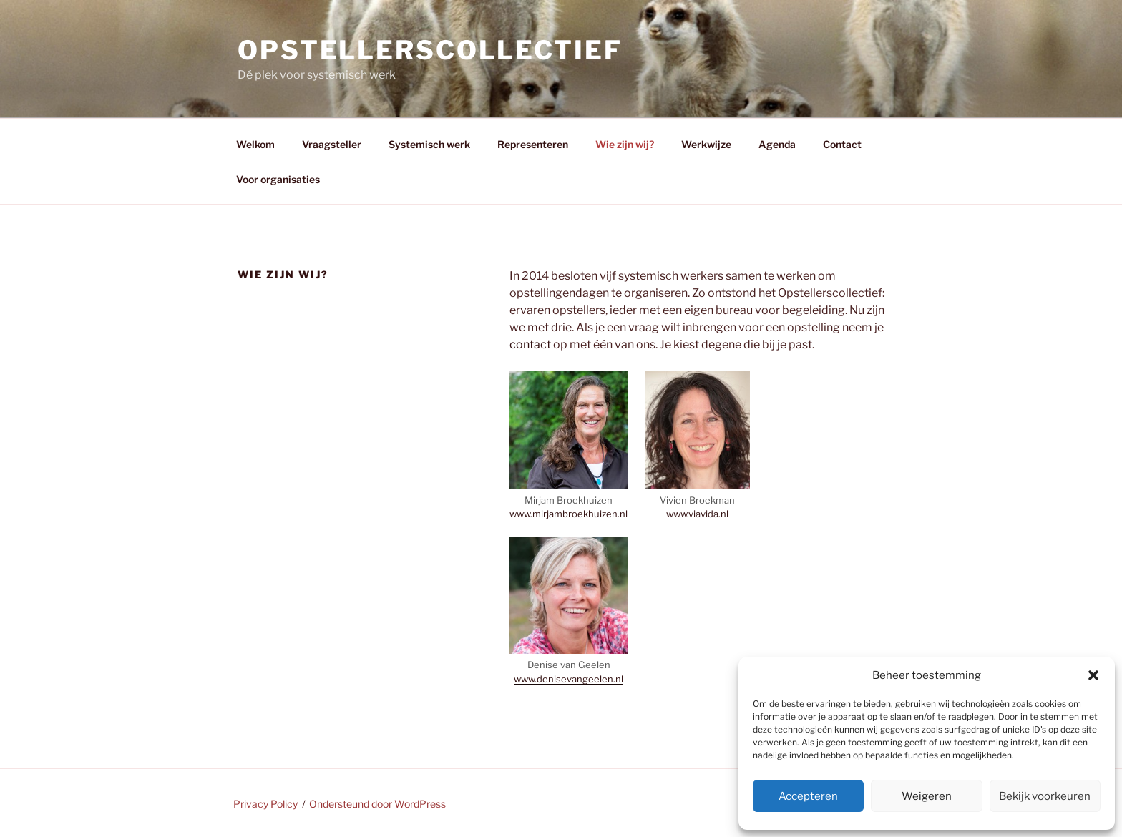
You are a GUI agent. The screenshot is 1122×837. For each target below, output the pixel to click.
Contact (842, 144)
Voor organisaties (279, 179)
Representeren (532, 144)
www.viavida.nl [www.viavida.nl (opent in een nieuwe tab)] (697, 513)
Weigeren (927, 796)
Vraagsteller (331, 144)
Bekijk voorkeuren (1045, 796)
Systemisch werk (429, 144)
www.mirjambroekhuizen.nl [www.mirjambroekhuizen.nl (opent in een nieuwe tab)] (568, 513)
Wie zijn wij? (624, 144)
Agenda (777, 144)
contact (530, 344)
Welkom (255, 144)
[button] (1093, 675)
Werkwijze (706, 144)
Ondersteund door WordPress (377, 804)
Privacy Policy (265, 804)
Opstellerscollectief (430, 50)
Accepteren (808, 796)
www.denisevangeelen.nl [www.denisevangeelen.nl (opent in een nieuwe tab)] (568, 679)
